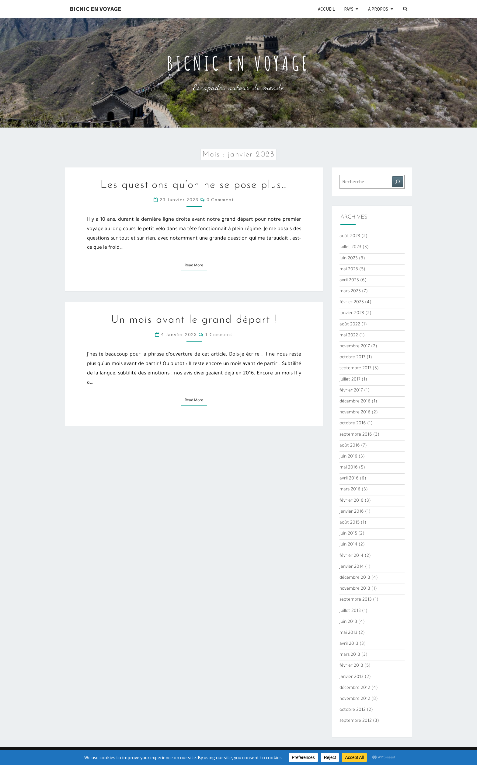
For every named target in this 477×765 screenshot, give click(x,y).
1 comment (219, 334)
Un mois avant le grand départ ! (194, 320)
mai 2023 (348, 269)
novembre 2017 (354, 346)
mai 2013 (348, 633)
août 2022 (349, 324)
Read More (196, 265)
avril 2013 (348, 644)
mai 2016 (348, 467)
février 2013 (351, 666)
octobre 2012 (352, 710)
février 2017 (351, 390)
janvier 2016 (351, 512)
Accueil (326, 9)
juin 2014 (348, 544)
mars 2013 (349, 655)
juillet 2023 (350, 247)
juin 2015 (348, 534)
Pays (348, 9)
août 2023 (349, 236)
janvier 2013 (351, 677)
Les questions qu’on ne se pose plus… (193, 185)
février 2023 (351, 302)
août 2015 (349, 523)
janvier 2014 (351, 567)
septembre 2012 (355, 721)
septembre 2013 (355, 600)
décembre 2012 (354, 688)
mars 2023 (350, 291)
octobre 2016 (352, 423)
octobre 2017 (352, 357)
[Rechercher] (397, 181)
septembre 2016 (355, 435)
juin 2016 (348, 456)
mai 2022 (348, 335)
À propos (378, 9)
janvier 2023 (351, 313)
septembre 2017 (355, 368)
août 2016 (349, 446)
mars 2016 (349, 489)
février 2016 (351, 501)
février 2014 (351, 556)
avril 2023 (349, 280)
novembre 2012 (354, 699)
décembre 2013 (354, 578)
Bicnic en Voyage (95, 8)
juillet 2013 (350, 611)
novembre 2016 (355, 412)
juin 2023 (348, 258)
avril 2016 (349, 478)
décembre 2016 (355, 401)
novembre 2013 (354, 589)
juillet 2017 (349, 379)
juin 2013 (348, 622)
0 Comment (220, 199)
